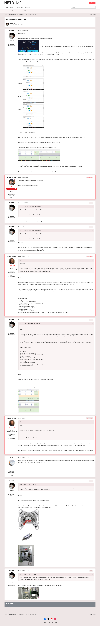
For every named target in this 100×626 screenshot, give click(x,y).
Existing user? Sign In (83, 2)
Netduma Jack (11, 256)
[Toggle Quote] (20, 206)
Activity (11, 7)
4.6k (11, 268)
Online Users (17, 10)
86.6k (11, 191)
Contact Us (50, 622)
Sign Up (92, 2)
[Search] (78, 7)
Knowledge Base (19, 7)
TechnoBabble (21, 24)
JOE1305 (13, 23)
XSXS (11, 457)
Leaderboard (25, 10)
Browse (6, 8)
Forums (6, 10)
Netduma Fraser (11, 177)
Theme (45, 622)
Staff (12, 10)
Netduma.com (28, 7)
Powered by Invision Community (50, 623)
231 (11, 42)
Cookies (55, 622)
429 (11, 469)
